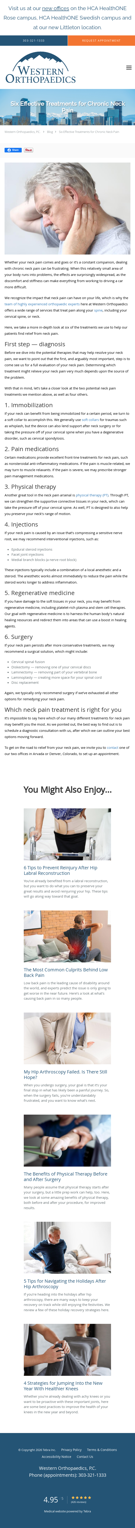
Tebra (87, 1511)
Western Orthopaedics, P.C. (22, 132)
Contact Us (85, 1456)
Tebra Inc (49, 1450)
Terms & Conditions (102, 1450)
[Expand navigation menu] (129, 67)
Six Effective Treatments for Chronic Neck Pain (89, 132)
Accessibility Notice (56, 1456)
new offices (55, 8)
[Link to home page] (54, 67)
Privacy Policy (71, 1450)
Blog (50, 132)
